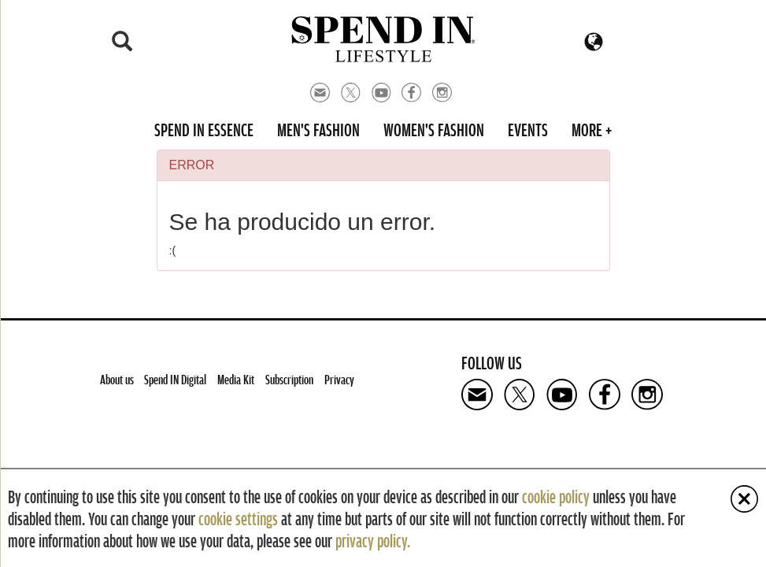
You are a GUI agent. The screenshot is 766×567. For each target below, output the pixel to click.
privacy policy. (372, 540)
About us (117, 379)
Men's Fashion (318, 129)
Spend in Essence (203, 129)
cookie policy (556, 496)
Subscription (289, 379)
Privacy (339, 379)
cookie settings (238, 518)
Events (528, 129)
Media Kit (235, 379)
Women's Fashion (433, 129)
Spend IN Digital (175, 379)
